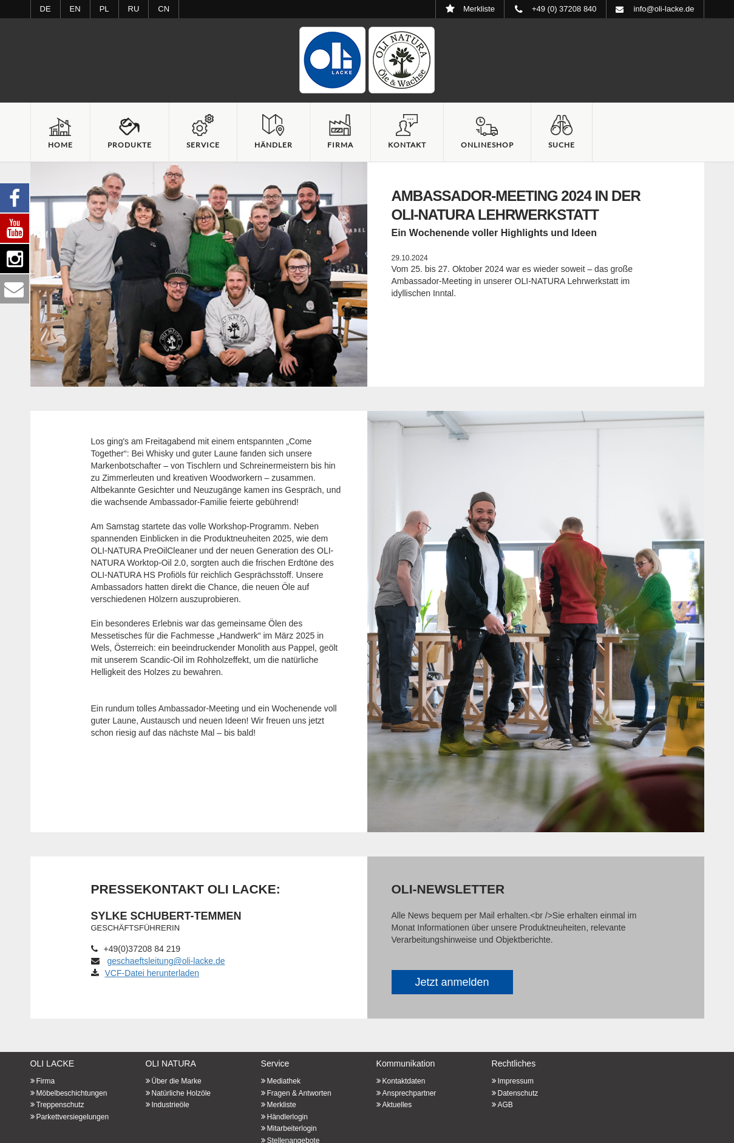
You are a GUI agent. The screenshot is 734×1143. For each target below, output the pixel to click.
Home (60, 144)
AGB (505, 1105)
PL (104, 8)
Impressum (516, 1081)
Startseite (367, 60)
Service (203, 144)
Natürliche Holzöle (181, 1093)
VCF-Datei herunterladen (145, 973)
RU (134, 8)
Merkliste (281, 1105)
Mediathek (284, 1081)
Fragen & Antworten (299, 1093)
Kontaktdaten (404, 1081)
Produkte (129, 144)
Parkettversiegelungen (72, 1117)
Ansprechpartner (409, 1093)
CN (163, 8)
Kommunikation (405, 1063)
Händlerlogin (287, 1117)
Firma (340, 144)
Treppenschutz (60, 1105)
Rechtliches (513, 1063)
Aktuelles (397, 1105)
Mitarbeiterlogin (292, 1128)
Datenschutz (518, 1093)
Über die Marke (177, 1081)
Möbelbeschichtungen (71, 1093)
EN (75, 8)
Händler (273, 144)
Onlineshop (487, 144)
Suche (561, 144)
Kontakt (407, 144)
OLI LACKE (52, 1063)
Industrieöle (170, 1105)
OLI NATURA (171, 1063)
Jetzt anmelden (452, 982)
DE (45, 8)
